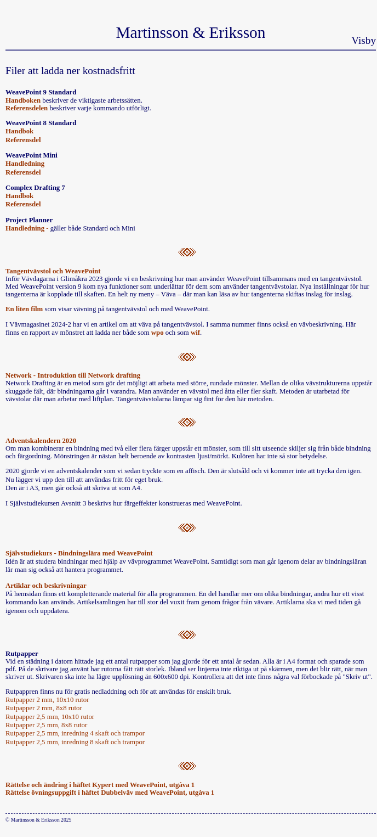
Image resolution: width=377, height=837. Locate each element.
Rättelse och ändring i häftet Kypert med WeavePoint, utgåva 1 (100, 785)
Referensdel (23, 140)
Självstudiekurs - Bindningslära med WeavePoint (79, 553)
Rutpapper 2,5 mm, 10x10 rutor (49, 717)
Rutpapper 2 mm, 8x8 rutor (43, 708)
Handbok (19, 131)
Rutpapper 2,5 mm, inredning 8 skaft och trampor (75, 742)
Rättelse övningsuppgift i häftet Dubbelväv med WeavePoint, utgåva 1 (109, 792)
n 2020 (66, 441)
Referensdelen (26, 108)
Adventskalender (30, 441)
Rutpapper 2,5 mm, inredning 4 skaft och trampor (75, 733)
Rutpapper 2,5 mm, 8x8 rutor (46, 725)
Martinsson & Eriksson (190, 32)
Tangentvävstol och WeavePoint (52, 271)
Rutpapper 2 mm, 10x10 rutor (47, 700)
